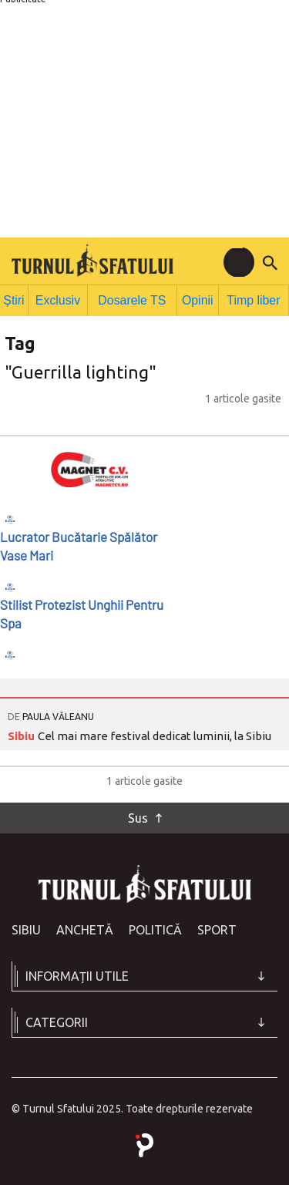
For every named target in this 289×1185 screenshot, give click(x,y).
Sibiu (23, 732)
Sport (217, 927)
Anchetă (84, 927)
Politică (155, 927)
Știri (16, 299)
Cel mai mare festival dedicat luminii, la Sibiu (154, 732)
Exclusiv (62, 299)
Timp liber (253, 299)
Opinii (197, 299)
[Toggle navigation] (238, 262)
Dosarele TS (133, 299)
